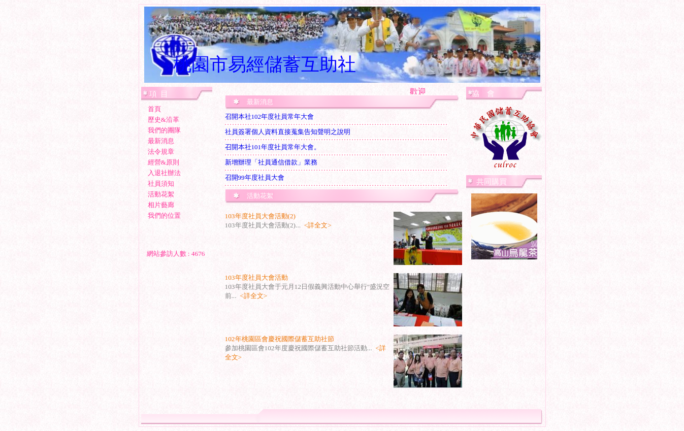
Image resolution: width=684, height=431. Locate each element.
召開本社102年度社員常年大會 (269, 116)
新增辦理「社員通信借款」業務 (271, 162)
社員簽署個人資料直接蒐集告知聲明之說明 (287, 132)
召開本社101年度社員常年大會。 (273, 147)
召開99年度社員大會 (254, 177)
